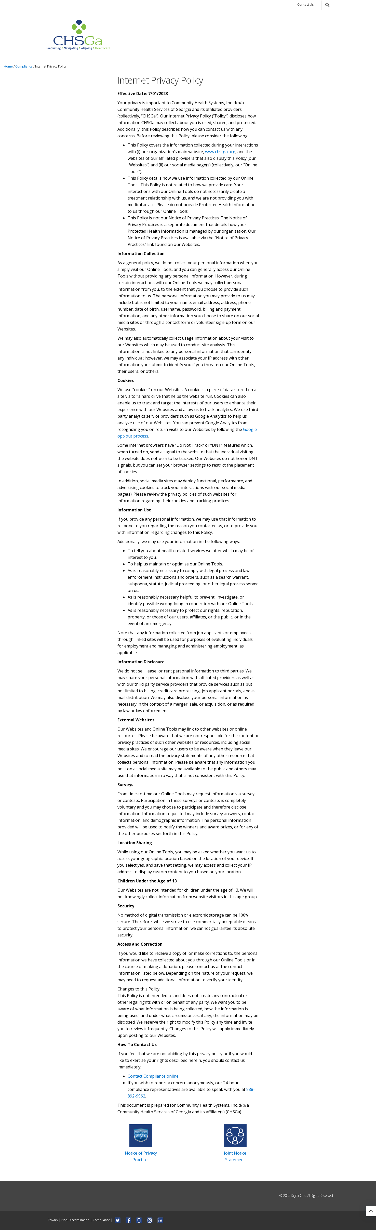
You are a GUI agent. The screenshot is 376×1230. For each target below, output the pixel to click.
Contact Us (305, 4)
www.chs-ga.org (220, 151)
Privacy (53, 1220)
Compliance (24, 66)
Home (8, 66)
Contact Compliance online (153, 1076)
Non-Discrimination (75, 1220)
